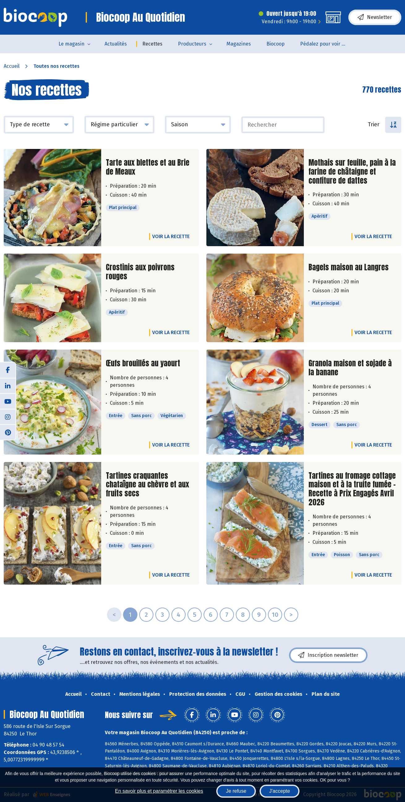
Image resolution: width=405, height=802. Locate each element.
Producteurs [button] (192, 44)
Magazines (238, 44)
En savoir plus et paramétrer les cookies (159, 791)
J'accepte (279, 791)
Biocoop (275, 44)
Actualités (116, 44)
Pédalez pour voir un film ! (327, 44)
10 (275, 614)
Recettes (152, 44)
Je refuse (236, 791)
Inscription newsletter (328, 655)
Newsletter (375, 17)
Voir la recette (171, 236)
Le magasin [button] (71, 44)
